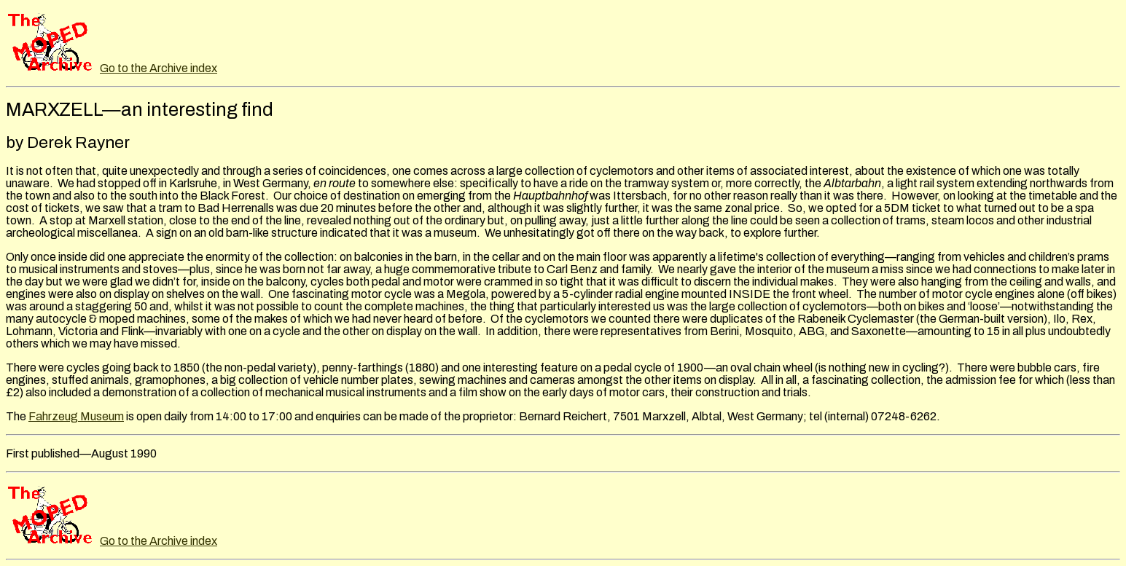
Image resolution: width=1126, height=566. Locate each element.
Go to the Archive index (158, 68)
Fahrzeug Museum (76, 416)
